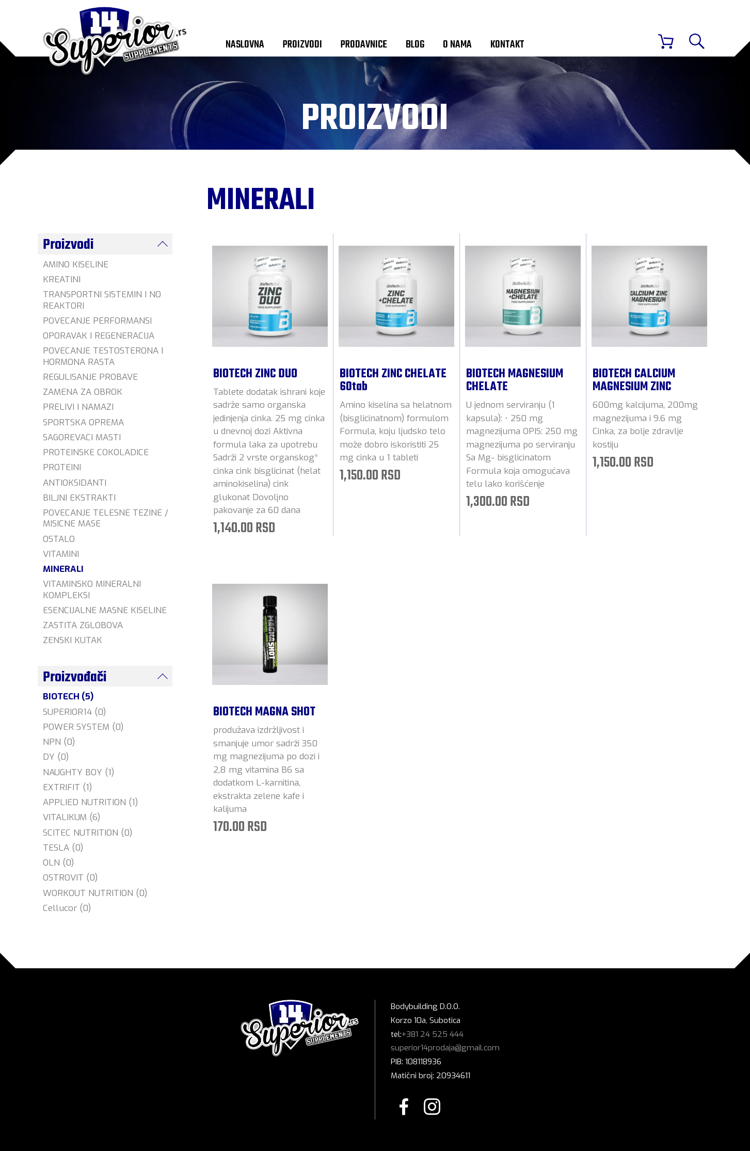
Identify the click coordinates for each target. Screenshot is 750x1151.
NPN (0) (59, 742)
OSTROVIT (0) (70, 878)
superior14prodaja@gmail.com (445, 1048)
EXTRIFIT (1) (67, 787)
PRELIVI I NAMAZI (78, 407)
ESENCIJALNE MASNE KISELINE (105, 610)
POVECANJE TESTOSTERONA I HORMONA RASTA (103, 356)
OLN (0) (58, 863)
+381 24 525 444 (433, 1034)
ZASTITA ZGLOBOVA (83, 625)
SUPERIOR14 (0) (74, 712)
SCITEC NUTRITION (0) (87, 833)
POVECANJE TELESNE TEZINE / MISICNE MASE (105, 518)
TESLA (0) (63, 848)
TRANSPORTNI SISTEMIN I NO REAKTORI (102, 300)
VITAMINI (61, 554)
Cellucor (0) (67, 908)
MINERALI (63, 569)
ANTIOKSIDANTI (74, 483)
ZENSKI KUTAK (72, 640)
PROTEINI (62, 467)
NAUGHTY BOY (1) (78, 772)
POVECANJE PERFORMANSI (97, 321)
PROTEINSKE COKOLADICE (96, 452)
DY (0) (56, 757)
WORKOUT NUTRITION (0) (95, 893)
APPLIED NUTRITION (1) (90, 802)
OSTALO (59, 539)
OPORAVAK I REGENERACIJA (98, 336)
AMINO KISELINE (75, 264)
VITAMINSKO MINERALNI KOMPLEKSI (92, 589)
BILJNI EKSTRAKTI (79, 498)
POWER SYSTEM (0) (83, 727)
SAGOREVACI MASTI (82, 437)
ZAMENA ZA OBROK (82, 392)
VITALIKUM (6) (71, 817)
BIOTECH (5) (68, 696)
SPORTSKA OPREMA (83, 422)
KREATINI (62, 279)
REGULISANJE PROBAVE (90, 377)
